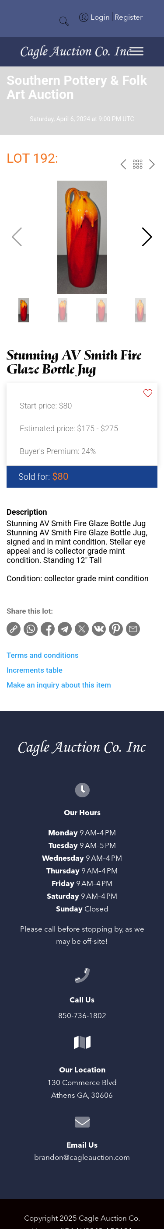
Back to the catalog (137, 164)
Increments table (35, 670)
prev (123, 164)
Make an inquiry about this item (59, 685)
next (152, 164)
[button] (147, 237)
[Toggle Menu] (136, 51)
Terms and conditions (43, 655)
